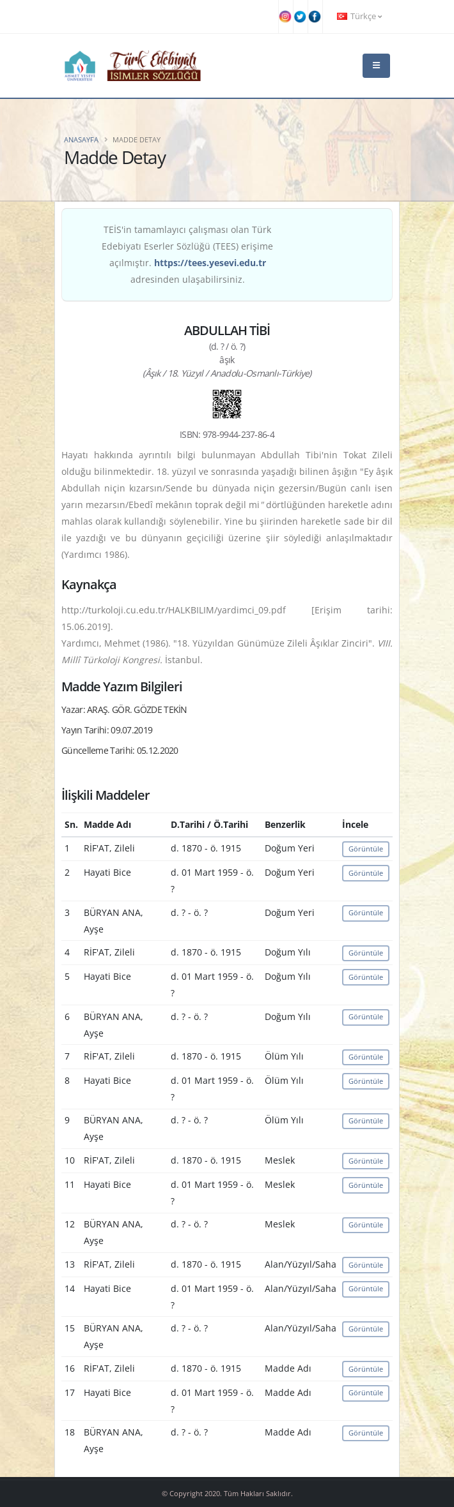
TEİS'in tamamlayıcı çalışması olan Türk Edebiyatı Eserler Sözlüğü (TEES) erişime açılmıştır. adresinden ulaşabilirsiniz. (187, 254)
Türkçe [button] (359, 16)
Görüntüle (365, 848)
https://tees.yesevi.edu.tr (210, 263)
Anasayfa (81, 139)
